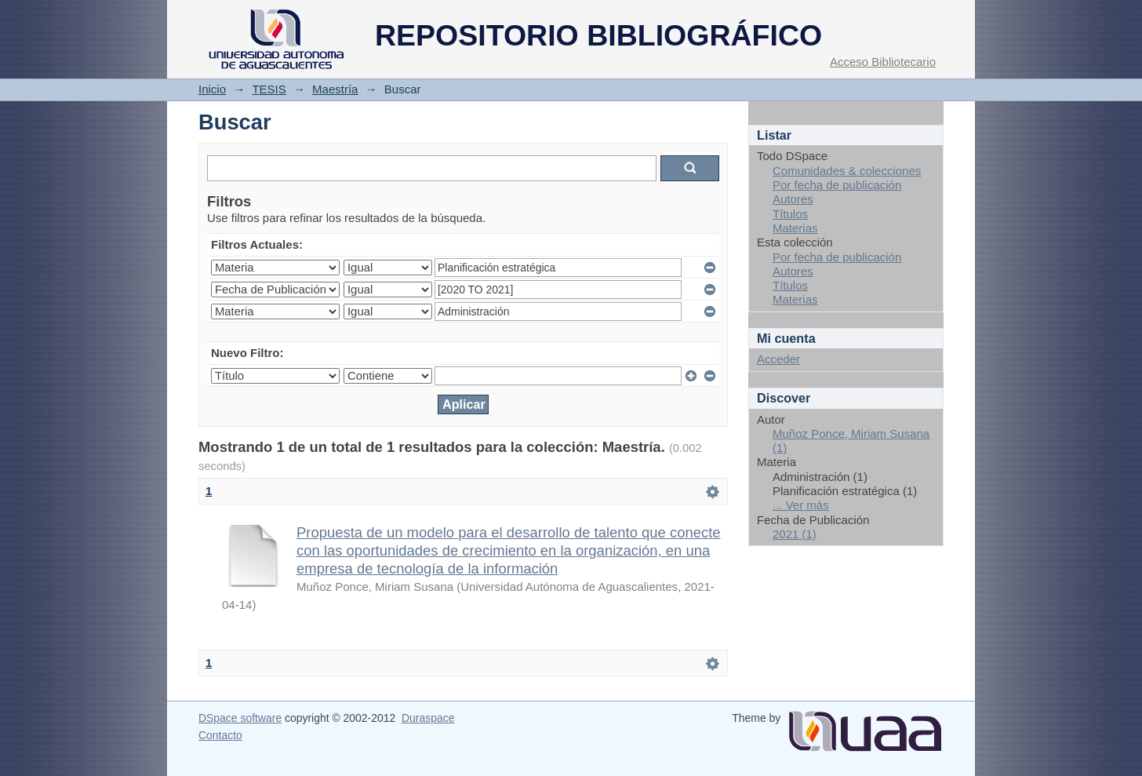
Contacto (220, 735)
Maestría (335, 89)
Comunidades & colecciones (847, 170)
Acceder (778, 359)
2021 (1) (794, 534)
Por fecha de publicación (837, 184)
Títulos (790, 213)
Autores (793, 199)
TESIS (269, 89)
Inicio (212, 89)
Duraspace (428, 718)
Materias (795, 228)
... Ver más (801, 505)
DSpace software (240, 718)
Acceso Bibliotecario (883, 61)
